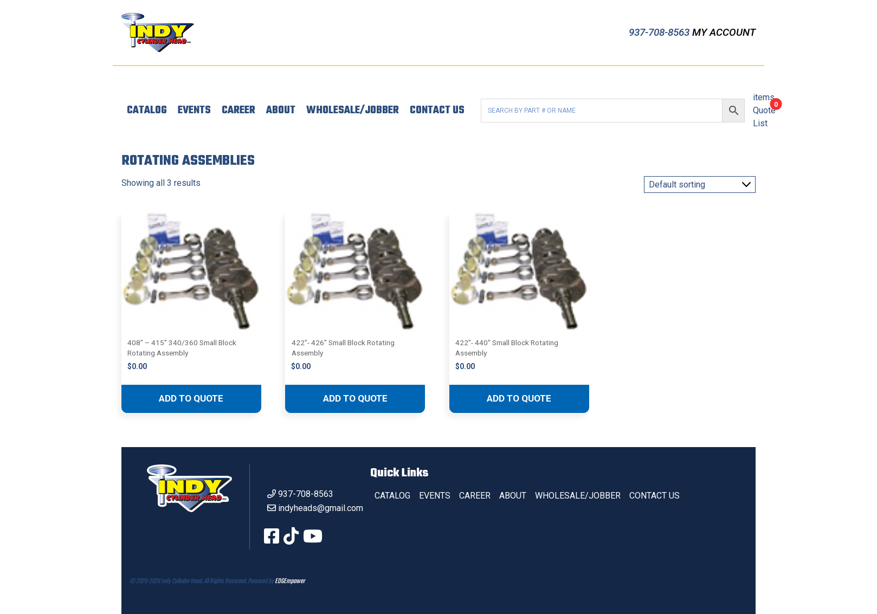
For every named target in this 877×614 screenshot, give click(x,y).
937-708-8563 (660, 32)
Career (238, 110)
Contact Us (437, 110)
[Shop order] (700, 184)
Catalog (147, 110)
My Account (724, 32)
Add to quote (191, 398)
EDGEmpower (290, 581)
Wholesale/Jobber (352, 110)
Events (194, 110)
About (280, 110)
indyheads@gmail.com (320, 508)
